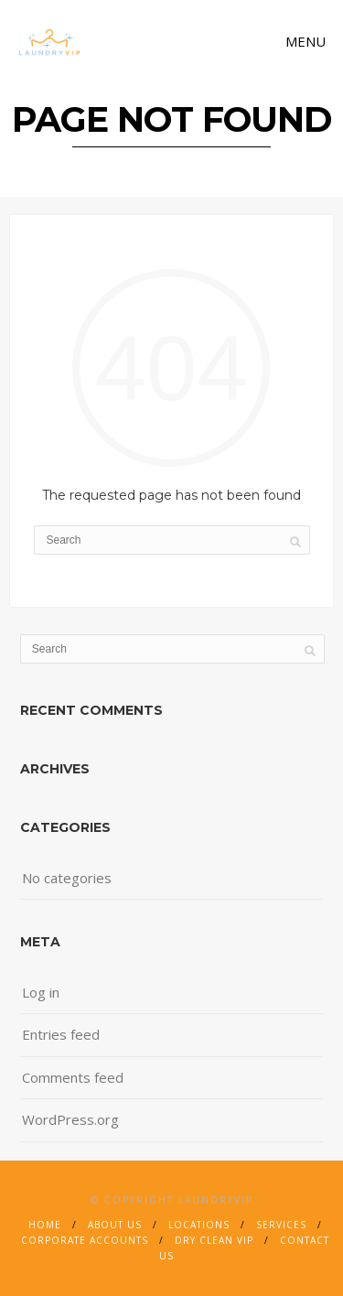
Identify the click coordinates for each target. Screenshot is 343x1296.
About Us (115, 1224)
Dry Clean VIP (214, 1240)
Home (44, 1224)
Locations (199, 1224)
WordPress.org (70, 1119)
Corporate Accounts (84, 1240)
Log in (40, 992)
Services (281, 1224)
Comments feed (72, 1077)
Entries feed (61, 1034)
